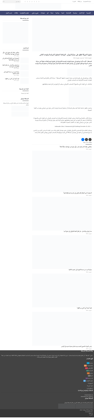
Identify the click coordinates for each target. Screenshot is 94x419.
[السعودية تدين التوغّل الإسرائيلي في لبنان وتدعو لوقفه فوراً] (62, 171)
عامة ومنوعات (90, 366)
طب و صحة (90, 378)
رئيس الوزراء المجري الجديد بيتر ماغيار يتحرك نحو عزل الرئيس (76, 346)
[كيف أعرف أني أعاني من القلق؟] (62, 290)
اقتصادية (68, 13)
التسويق (91, 383)
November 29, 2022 (85, 126)
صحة (52, 13)
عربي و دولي (35, 13)
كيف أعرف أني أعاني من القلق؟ (84, 308)
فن (47, 13)
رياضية (57, 13)
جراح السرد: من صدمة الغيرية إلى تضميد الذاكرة (80, 270)
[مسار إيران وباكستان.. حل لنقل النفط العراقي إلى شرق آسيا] (62, 214)
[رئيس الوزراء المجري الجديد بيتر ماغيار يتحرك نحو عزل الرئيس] (62, 329)
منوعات (43, 13)
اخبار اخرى (90, 386)
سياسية (75, 13)
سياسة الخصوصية (87, 1)
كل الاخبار (81, 13)
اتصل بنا (74, 1)
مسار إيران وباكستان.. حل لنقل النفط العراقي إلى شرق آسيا (78, 231)
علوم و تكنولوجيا (24, 13)
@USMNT (89, 120)
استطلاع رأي (90, 388)
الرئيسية (88, 13)
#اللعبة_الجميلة (70, 122)
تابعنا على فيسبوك (25, 93)
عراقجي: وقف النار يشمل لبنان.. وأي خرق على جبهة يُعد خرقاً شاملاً (76, 147)
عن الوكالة (80, 1)
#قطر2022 (63, 122)
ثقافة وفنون (90, 368)
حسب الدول (9, 13)
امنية (62, 13)
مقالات (16, 13)
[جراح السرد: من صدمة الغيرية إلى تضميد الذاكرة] (62, 252)
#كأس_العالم (85, 118)
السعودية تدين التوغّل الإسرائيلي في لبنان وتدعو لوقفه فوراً (78, 193)
